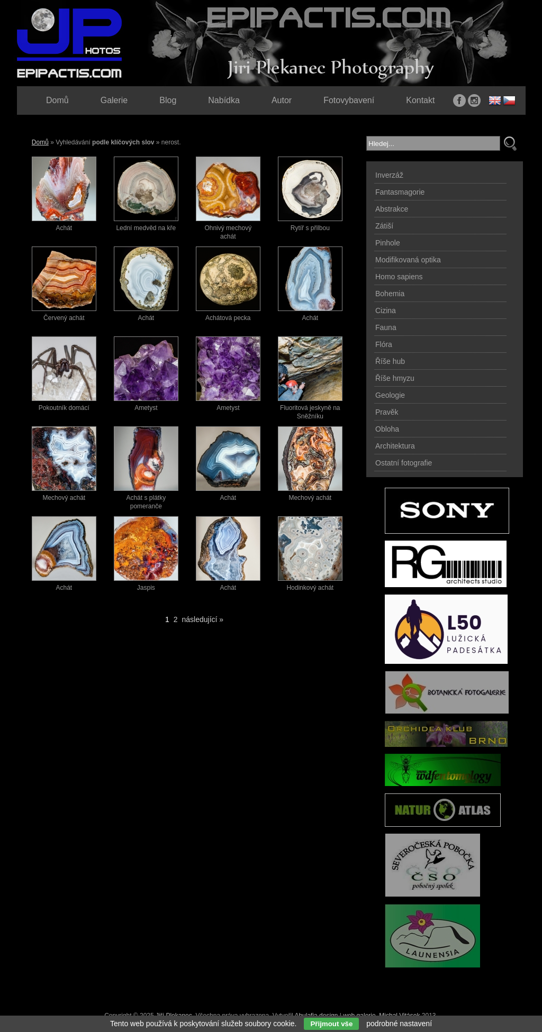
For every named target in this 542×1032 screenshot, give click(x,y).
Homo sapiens (399, 276)
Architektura (395, 446)
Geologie (390, 395)
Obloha (387, 429)
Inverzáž (389, 175)
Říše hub (390, 361)
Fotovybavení (348, 100)
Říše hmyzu (394, 378)
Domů (40, 142)
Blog (167, 100)
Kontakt (420, 100)
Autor (282, 100)
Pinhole (387, 243)
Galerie (114, 100)
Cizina (385, 310)
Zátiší (384, 226)
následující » (203, 619)
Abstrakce (391, 209)
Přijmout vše (331, 1024)
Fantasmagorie (399, 192)
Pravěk (387, 412)
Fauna (385, 327)
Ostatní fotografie (403, 463)
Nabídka (224, 100)
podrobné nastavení (399, 1023)
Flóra (383, 344)
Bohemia (389, 293)
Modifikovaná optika (408, 259)
